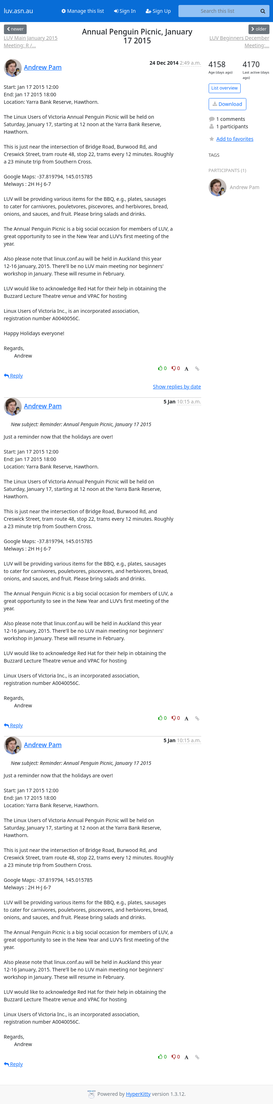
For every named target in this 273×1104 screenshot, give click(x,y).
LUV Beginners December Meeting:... (239, 41)
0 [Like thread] (163, 368)
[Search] (263, 11)
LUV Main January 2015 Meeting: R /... (31, 41)
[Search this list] (217, 11)
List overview (225, 88)
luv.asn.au (18, 11)
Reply (13, 375)
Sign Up (158, 10)
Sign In (125, 10)
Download (227, 104)
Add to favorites (231, 138)
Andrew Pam (43, 67)
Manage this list (82, 10)
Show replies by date (177, 386)
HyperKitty (138, 1093)
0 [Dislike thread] (176, 368)
